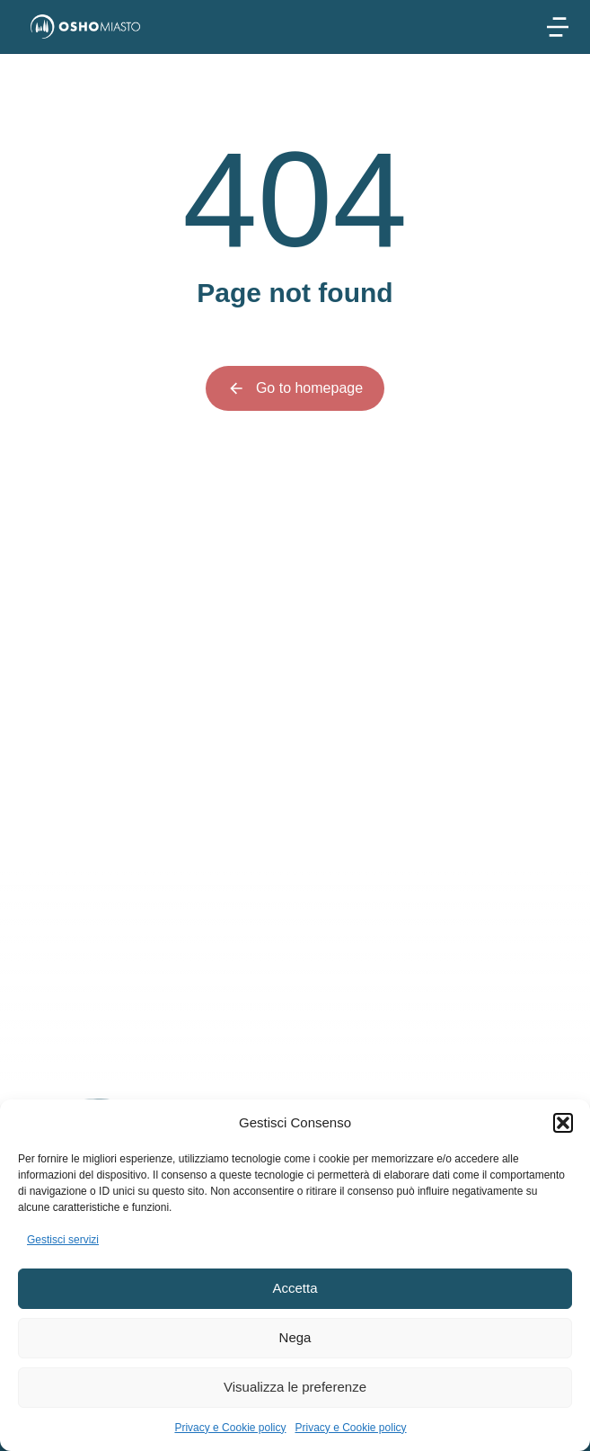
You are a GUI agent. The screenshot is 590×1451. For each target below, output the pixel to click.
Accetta (294, 1287)
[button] (563, 1123)
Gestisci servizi (63, 1239)
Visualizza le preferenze (295, 1386)
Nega (295, 1337)
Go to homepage (295, 388)
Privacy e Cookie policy (230, 1427)
